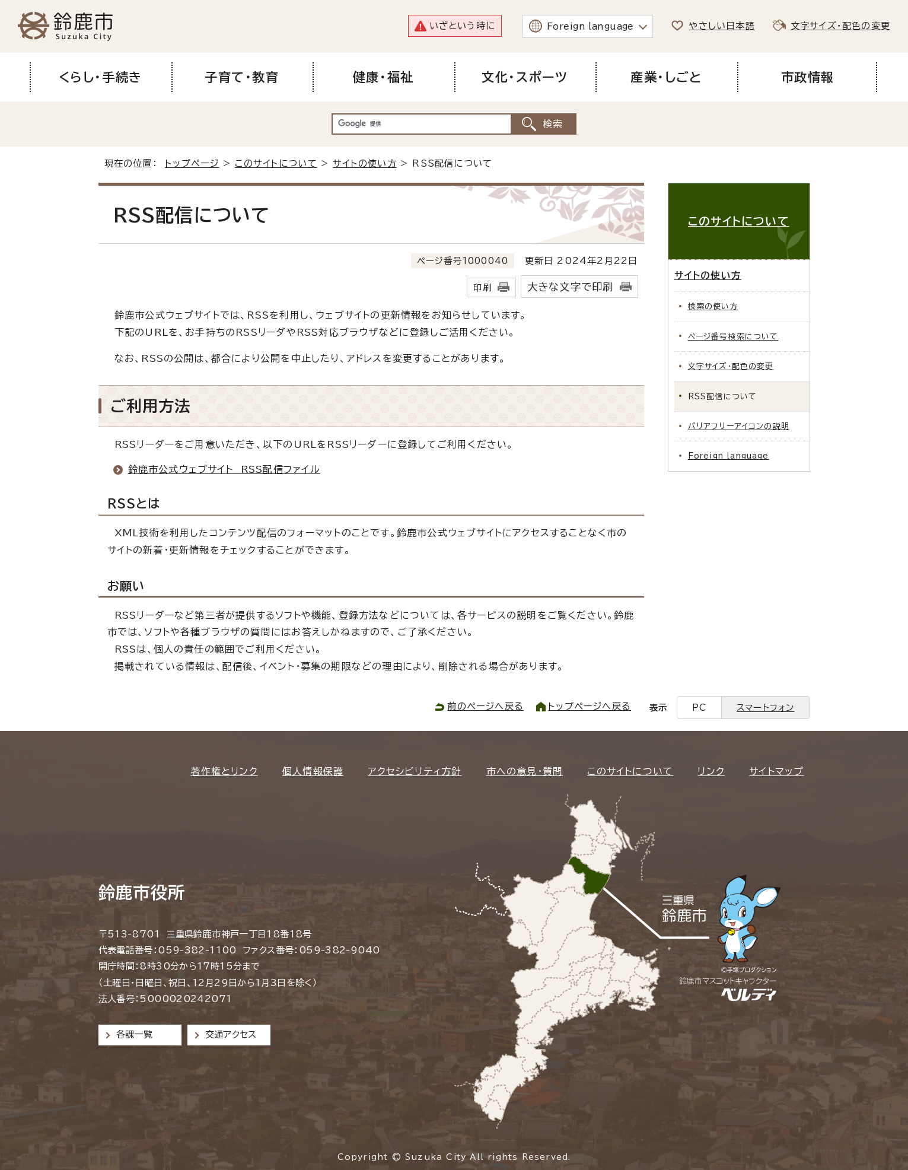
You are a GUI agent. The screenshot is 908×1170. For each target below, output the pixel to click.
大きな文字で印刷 (570, 287)
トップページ (192, 163)
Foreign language (590, 26)
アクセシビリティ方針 (414, 771)
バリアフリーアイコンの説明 (739, 426)
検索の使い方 (713, 306)
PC (699, 707)
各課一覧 (134, 1034)
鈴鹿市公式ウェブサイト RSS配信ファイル (224, 469)
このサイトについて (276, 163)
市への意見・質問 (524, 771)
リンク (711, 771)
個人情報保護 (312, 771)
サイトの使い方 (364, 163)
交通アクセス (231, 1034)
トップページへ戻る (589, 706)
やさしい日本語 (721, 25)
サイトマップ (776, 771)
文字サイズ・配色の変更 (840, 25)
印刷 (482, 287)
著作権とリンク (223, 771)
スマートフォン (765, 707)
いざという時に (462, 25)
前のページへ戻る (485, 706)
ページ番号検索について (733, 337)
